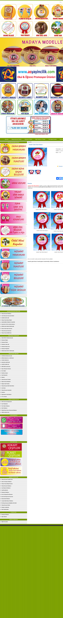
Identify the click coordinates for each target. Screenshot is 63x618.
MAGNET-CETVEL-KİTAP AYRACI (8, 324)
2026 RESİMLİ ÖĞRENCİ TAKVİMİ (8, 322)
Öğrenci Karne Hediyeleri (6, 381)
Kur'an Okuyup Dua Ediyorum (7, 494)
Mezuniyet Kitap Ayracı (6, 346)
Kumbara (3, 392)
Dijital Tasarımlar (5, 521)
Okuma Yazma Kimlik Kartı (6, 332)
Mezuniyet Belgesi (5, 340)
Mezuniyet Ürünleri (28, 139)
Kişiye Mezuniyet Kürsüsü (6, 368)
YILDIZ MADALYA (5, 360)
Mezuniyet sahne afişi (5, 344)
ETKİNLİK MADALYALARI (7, 355)
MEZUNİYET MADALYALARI (7, 337)
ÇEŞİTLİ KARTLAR (5, 364)
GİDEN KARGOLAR (5, 412)
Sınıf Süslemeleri (4, 375)
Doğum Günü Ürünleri (5, 383)
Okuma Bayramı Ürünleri (16, 139)
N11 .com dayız (4, 396)
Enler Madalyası (4, 408)
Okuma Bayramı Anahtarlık (6, 390)
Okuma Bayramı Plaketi (6, 505)
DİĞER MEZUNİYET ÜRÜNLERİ (8, 350)
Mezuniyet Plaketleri (5, 514)
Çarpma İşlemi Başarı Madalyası (7, 500)
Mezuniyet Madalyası (5, 492)
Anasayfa (6, 139)
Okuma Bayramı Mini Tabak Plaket (8, 385)
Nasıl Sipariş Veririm (53, 139)
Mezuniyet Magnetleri (5, 348)
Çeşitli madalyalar (5, 490)
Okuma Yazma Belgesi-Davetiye (7, 483)
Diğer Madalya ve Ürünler (40, 139)
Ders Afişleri (4, 370)
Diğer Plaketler (4, 516)
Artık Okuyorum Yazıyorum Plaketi (8, 315)
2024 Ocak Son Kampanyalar (7, 401)
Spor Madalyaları (5, 403)
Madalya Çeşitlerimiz (5, 507)
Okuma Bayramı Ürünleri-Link (7, 479)
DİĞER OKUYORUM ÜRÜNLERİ (8, 326)
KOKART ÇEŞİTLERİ (6, 362)
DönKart (3, 377)
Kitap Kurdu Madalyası (6, 498)
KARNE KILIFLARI (5, 317)
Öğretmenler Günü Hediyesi (6, 394)
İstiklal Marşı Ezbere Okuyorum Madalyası (9, 410)
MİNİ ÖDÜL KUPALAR (6, 366)
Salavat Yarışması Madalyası (6, 481)
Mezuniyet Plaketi (5, 342)
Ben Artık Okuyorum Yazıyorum (7, 496)
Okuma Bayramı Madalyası (6, 313)
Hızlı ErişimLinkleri (5, 509)
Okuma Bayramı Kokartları (6, 330)
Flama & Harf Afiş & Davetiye (7, 328)
